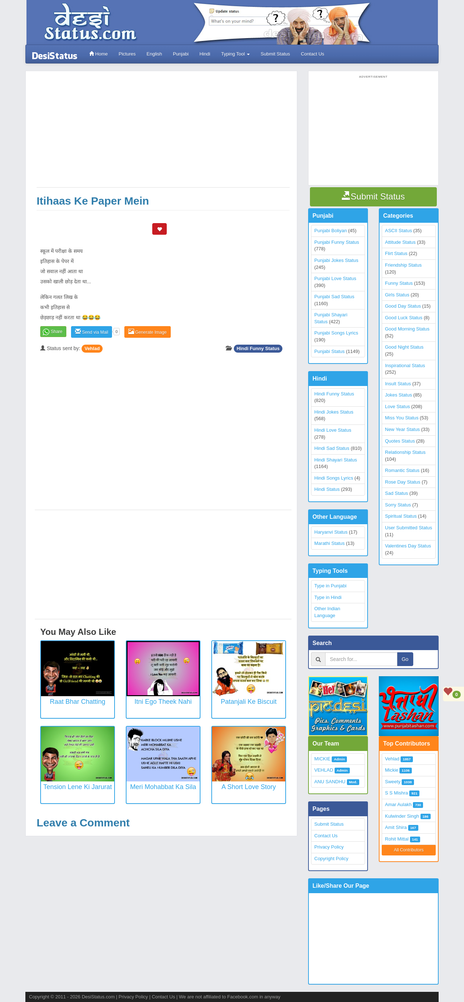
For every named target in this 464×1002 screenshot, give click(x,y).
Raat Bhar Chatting (77, 701)
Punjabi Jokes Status (336, 260)
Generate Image (147, 332)
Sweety (393, 781)
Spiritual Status (401, 516)
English (154, 54)
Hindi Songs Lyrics (333, 478)
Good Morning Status (407, 329)
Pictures (127, 54)
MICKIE (322, 758)
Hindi (204, 54)
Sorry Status (398, 505)
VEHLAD (323, 770)
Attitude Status (400, 242)
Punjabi (180, 54)
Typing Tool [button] (235, 54)
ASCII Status (398, 230)
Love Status (397, 406)
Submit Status (275, 54)
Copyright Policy (331, 858)
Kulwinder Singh (402, 816)
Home (98, 54)
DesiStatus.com (98, 996)
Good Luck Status (403, 317)
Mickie (391, 770)
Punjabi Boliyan (330, 230)
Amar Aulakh (398, 804)
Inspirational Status (405, 365)
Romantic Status (402, 470)
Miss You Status (402, 417)
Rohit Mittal (397, 839)
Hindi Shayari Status (335, 460)
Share (56, 331)
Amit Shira (396, 827)
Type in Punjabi (330, 585)
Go (405, 659)
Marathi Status (329, 543)
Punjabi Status (329, 351)
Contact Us (312, 54)
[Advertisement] (163, 133)
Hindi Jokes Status (333, 412)
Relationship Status (405, 452)
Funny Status (399, 283)
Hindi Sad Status (331, 448)
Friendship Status (403, 265)
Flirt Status (396, 253)
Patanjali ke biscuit (249, 701)
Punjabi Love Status (335, 278)
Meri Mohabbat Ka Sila (163, 786)
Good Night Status (404, 347)
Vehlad (92, 348)
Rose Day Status (402, 482)
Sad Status (396, 493)
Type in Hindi (327, 597)
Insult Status (398, 383)
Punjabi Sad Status (334, 296)
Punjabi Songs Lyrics (336, 333)
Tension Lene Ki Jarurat (77, 786)
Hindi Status (327, 489)
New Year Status (402, 429)
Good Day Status (403, 306)
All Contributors (408, 850)
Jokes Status (398, 395)
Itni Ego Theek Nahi (163, 701)
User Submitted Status (408, 527)
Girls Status (397, 294)
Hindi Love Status (332, 430)
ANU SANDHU (329, 781)
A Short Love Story (248, 786)
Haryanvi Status (331, 532)
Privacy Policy (329, 847)
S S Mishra (396, 793)
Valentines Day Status (408, 546)
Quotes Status (400, 441)
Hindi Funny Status (258, 348)
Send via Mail (91, 332)
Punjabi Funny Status (336, 242)
